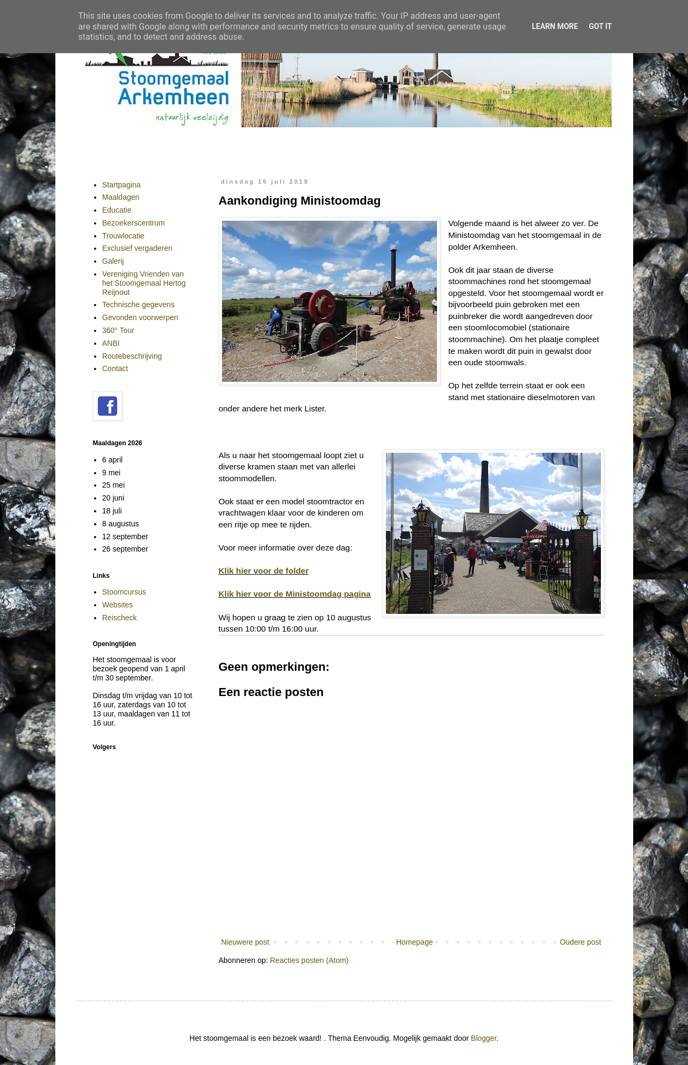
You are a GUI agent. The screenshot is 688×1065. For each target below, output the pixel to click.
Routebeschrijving (132, 356)
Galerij (113, 261)
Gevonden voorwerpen (140, 317)
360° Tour (118, 330)
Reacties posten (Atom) (309, 960)
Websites (117, 604)
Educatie (116, 210)
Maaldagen (120, 197)
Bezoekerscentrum (133, 223)
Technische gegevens (138, 304)
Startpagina (121, 184)
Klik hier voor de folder (264, 570)
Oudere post (580, 942)
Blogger (483, 1038)
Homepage (414, 942)
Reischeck (119, 617)
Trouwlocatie (123, 235)
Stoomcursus (124, 592)
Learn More (555, 26)
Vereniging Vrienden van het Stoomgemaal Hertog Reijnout (144, 283)
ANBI (111, 343)
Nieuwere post (245, 942)
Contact (115, 368)
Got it (600, 26)
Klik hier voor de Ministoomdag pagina (295, 593)
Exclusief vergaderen (137, 248)
